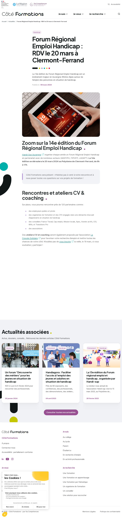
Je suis (61, 13)
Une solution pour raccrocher (74, 495)
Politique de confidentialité (110, 511)
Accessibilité (115, 4)
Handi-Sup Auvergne (31, 156)
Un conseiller (68, 491)
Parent (65, 446)
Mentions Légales (89, 511)
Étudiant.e (67, 450)
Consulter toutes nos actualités (61, 412)
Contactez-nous (8, 448)
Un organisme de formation (74, 486)
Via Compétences (32, 511)
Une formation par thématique (75, 482)
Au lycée (66, 441)
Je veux (77, 13)
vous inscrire (65, 243)
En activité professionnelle (73, 459)
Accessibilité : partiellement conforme (17, 452)
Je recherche (96, 13)
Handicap (36, 32)
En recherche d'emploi (72, 455)
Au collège (67, 437)
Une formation (69, 473)
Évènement (51, 348)
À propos (5, 443)
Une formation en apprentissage (76, 477)
